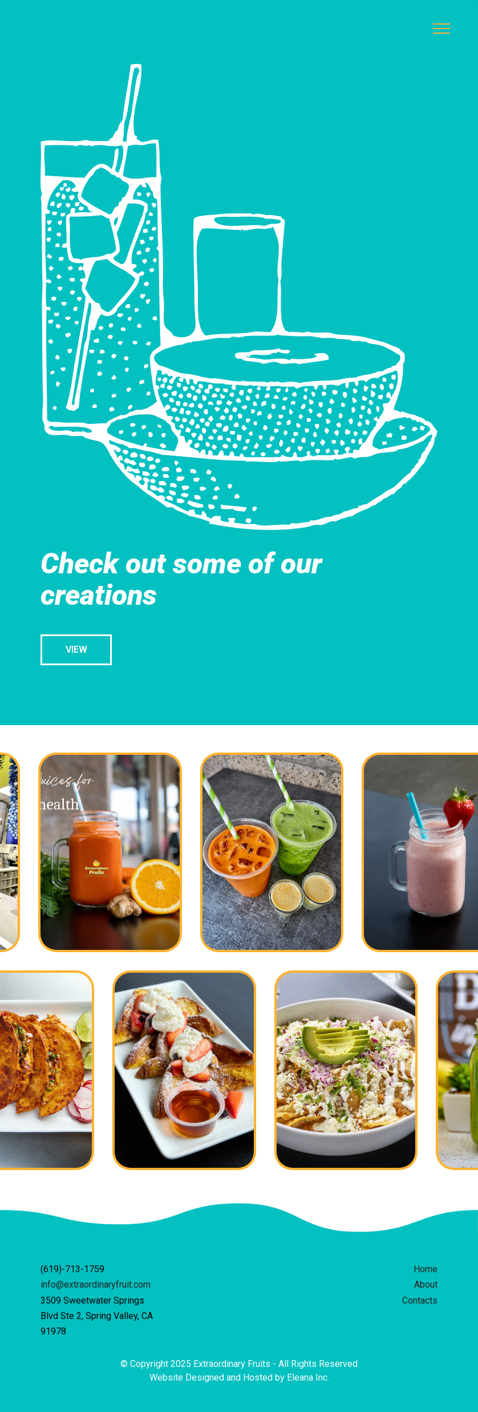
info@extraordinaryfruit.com (95, 1284)
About (426, 1284)
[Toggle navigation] (442, 28)
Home (426, 1269)
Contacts (420, 1300)
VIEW (76, 649)
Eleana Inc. (308, 1377)
